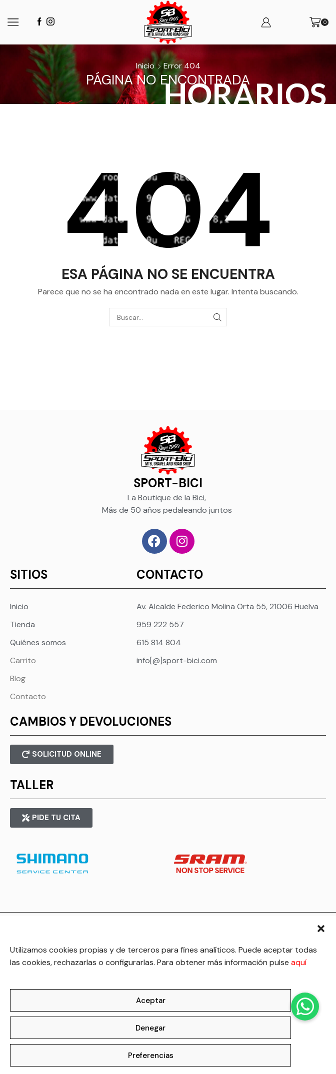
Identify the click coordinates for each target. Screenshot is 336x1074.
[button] (321, 929)
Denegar (151, 1028)
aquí (298, 962)
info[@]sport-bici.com (176, 660)
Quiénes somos (38, 642)
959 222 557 (160, 624)
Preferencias (151, 1056)
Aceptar (151, 1001)
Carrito (23, 660)
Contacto (28, 696)
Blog (18, 678)
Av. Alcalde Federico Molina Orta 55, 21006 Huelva (227, 606)
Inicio (145, 65)
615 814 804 (158, 642)
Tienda (22, 624)
